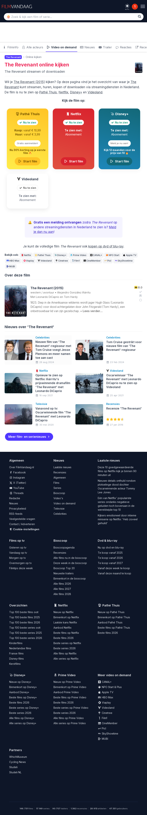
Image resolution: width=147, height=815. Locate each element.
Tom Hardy (71, 296)
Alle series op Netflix (66, 658)
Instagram (17, 477)
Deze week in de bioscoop (70, 562)
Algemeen (59, 477)
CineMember (92, 260)
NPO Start (112, 255)
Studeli (13, 767)
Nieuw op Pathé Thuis (111, 611)
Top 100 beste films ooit (23, 611)
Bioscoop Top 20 (64, 568)
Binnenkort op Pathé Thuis (114, 617)
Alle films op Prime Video (68, 717)
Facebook (17, 472)
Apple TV (129, 255)
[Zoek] (139, 16)
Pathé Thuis (48, 92)
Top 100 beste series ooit (24, 627)
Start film (27, 161)
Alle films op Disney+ (21, 717)
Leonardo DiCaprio (47, 296)
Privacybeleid (17, 508)
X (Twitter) (17, 482)
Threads (16, 493)
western (35, 292)
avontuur (48, 292)
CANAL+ (96, 255)
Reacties (123, 47)
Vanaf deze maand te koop (114, 573)
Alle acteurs (32, 47)
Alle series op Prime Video (69, 723)
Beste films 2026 (63, 637)
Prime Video (78, 255)
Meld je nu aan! (119, 143)
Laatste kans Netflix (65, 622)
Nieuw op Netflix (63, 611)
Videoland (95, 92)
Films (56, 482)
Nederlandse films (20, 648)
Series (57, 487)
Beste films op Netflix (66, 632)
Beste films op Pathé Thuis (114, 627)
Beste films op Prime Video (69, 697)
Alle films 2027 (62, 588)
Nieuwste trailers (63, 573)
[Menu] (142, 6)
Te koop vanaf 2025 (110, 552)
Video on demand (61, 47)
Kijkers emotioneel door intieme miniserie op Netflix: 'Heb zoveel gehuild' (118, 519)
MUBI (10, 266)
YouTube (16, 487)
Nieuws (87, 47)
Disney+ (76, 92)
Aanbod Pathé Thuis (110, 622)
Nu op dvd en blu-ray (111, 547)
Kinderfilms (16, 642)
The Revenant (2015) (29, 82)
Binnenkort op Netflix (66, 617)
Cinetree (61, 260)
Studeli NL (15, 772)
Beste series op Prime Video (70, 707)
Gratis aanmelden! (27, 143)
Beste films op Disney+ (23, 697)
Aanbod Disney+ (19, 692)
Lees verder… (93, 311)
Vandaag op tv (18, 552)
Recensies (59, 472)
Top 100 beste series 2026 (25, 637)
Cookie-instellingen (24, 529)
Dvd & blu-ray (107, 540)
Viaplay (28, 260)
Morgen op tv (17, 557)
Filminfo (10, 47)
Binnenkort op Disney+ (23, 686)
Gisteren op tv (17, 547)
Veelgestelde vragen (22, 518)
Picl (107, 260)
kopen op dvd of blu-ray (105, 246)
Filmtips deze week (21, 568)
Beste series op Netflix (67, 642)
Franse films (16, 653)
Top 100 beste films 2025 (24, 617)
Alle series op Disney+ (22, 723)
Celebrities (60, 513)
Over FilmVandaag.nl (21, 467)
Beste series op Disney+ (24, 707)
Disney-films (16, 658)
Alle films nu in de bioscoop (70, 557)
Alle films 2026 (62, 583)
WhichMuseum (18, 756)
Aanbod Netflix (62, 627)
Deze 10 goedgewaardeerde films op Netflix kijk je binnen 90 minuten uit (117, 471)
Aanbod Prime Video (66, 692)
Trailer (105, 47)
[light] (127, 6)
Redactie (14, 498)
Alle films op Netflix (65, 653)
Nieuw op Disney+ (20, 681)
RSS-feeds (16, 513)
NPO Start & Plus (110, 686)
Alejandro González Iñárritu (74, 292)
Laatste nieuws (62, 467)
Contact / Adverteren (22, 524)
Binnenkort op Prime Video (69, 686)
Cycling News (17, 762)
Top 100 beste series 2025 (25, 632)
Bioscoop (59, 493)
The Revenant (21, 65)
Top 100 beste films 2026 (24, 622)
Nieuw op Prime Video (67, 681)
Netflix (63, 92)
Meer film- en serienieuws (27, 437)
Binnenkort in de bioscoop (69, 578)
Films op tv (17, 540)
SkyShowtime (124, 260)
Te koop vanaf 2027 (110, 562)
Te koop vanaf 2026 (110, 557)
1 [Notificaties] (134, 6)
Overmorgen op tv (20, 562)
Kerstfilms (15, 663)
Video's (58, 498)
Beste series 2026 (64, 648)
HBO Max (12, 260)
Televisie (59, 508)
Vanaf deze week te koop (114, 568)
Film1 (75, 260)
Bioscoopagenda (64, 547)
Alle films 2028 (62, 593)
